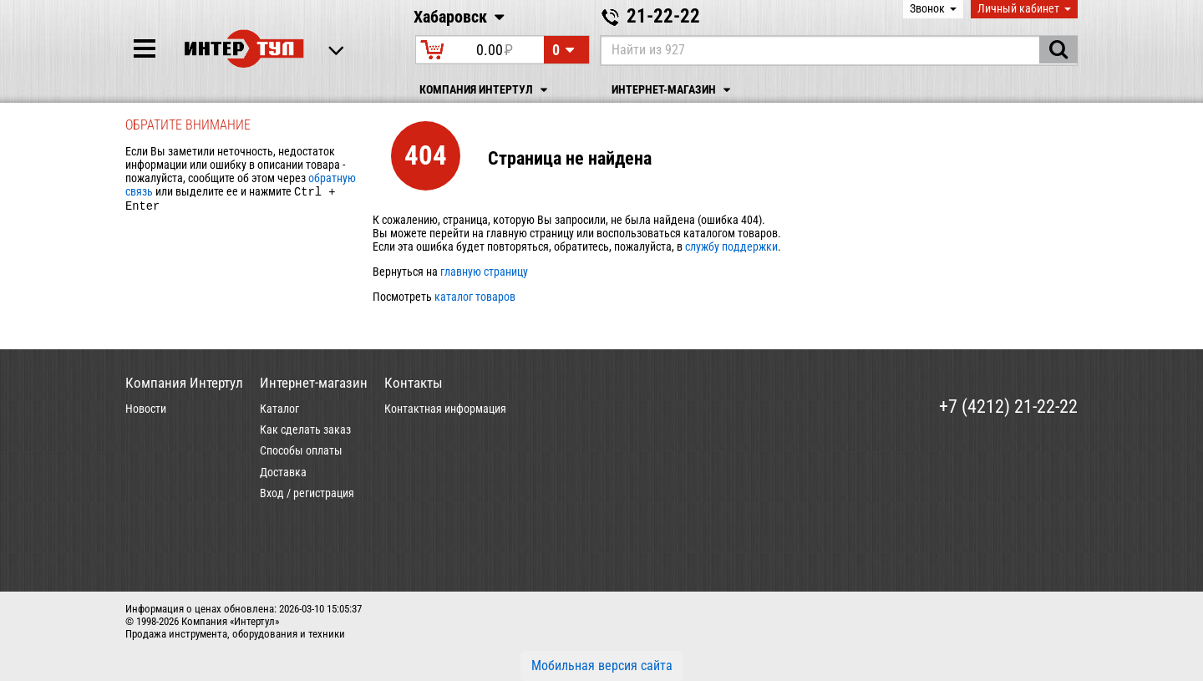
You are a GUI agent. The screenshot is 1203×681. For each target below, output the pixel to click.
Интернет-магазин (673, 90)
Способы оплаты (301, 450)
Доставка (283, 472)
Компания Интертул (485, 90)
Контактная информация (445, 408)
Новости (145, 408)
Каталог (279, 408)
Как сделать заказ (305, 429)
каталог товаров (474, 296)
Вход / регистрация (307, 493)
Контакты (413, 382)
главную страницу (484, 271)
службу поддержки (731, 246)
